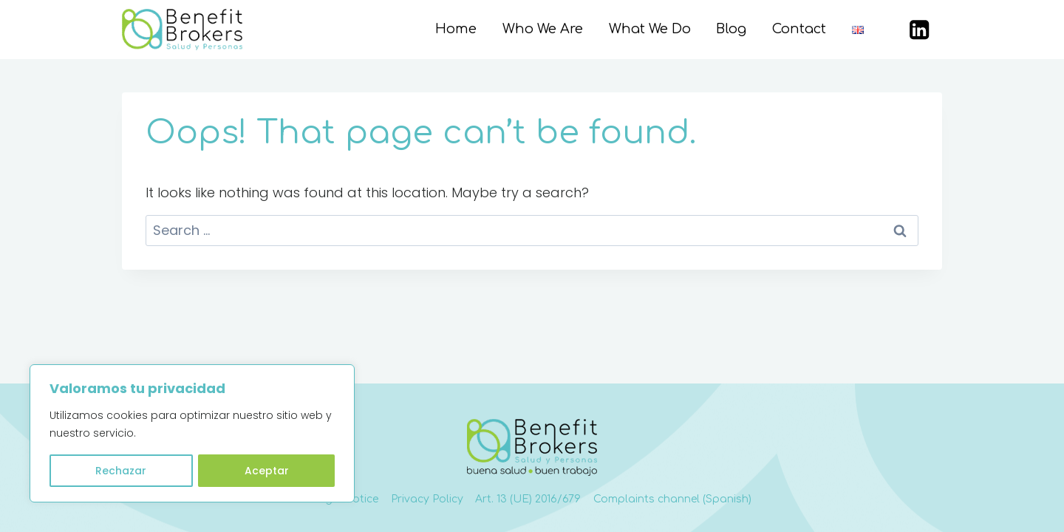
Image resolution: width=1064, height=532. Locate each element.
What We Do (650, 28)
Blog (731, 28)
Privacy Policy (427, 499)
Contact (799, 28)
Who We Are (542, 28)
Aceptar (267, 470)
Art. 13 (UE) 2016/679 (528, 499)
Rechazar (120, 470)
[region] (192, 433)
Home (456, 28)
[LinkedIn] (919, 29)
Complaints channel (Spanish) (672, 499)
